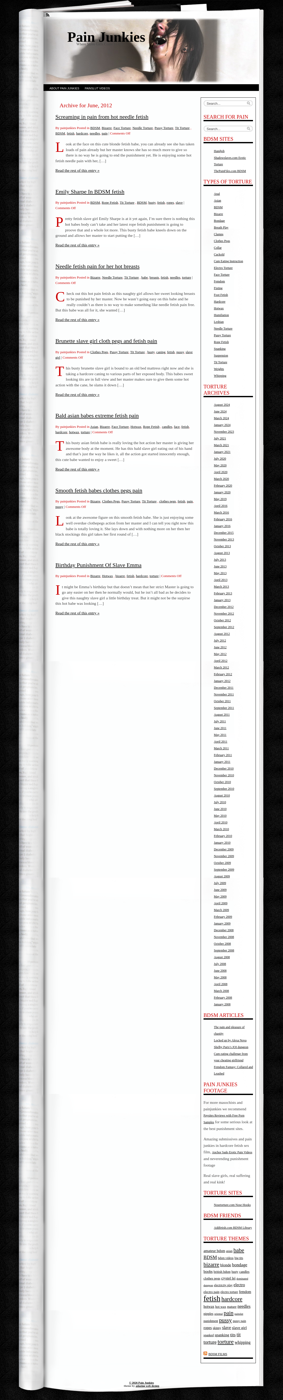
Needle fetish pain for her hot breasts (97, 266)
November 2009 (224, 856)
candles (167, 427)
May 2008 (220, 977)
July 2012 (220, 640)
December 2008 (224, 930)
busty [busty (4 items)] (234, 1272)
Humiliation (221, 315)
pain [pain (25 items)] (229, 1313)
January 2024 (222, 425)
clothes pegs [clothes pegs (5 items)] (212, 1278)
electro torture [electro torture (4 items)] (229, 1292)
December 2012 (224, 607)
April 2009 (220, 903)
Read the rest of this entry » (77, 170)
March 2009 (221, 910)
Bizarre (107, 128)
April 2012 (220, 661)
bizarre (120, 576)
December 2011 (224, 688)
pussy (180, 352)
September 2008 (224, 950)
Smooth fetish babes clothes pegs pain (98, 490)
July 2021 (220, 438)
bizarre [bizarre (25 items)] (211, 1264)
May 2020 (220, 465)
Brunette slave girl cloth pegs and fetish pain (106, 341)
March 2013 (221, 586)
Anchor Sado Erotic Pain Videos (232, 1152)
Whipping (220, 376)
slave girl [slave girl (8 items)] (239, 1327)
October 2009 (222, 863)
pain (105, 133)
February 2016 (223, 519)
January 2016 (222, 526)
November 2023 (224, 431)
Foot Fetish (221, 295)
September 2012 (224, 627)
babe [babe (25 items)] (239, 1250)
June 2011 (220, 728)
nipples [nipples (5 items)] (208, 1314)
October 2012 (222, 620)
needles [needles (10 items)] (243, 1306)
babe (144, 277)
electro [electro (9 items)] (239, 1285)
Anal (217, 194)
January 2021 (222, 452)
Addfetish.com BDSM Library (233, 1228)
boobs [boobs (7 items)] (208, 1271)
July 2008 (220, 964)
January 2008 (222, 1004)
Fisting (218, 288)
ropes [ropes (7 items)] (208, 1328)
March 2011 (221, 748)
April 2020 (220, 472)
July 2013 (220, 560)
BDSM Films (217, 1354)
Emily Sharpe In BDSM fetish (89, 191)
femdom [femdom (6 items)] (245, 1292)
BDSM (95, 128)
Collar (218, 248)
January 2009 (222, 923)
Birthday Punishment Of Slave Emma (98, 565)
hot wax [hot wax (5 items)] (220, 1307)
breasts (154, 277)
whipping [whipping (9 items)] (242, 1342)
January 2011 (222, 762)
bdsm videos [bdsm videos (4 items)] (226, 1258)
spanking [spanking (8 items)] (222, 1335)
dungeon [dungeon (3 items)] (208, 1285)
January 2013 (222, 600)
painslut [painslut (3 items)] (238, 1313)
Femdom (219, 281)
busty (152, 202)
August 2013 (222, 553)
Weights (219, 369)
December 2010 (224, 768)
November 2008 (224, 937)
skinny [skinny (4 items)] (217, 1328)
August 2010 (222, 795)
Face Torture (122, 128)
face (177, 427)
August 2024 (222, 405)
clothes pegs (167, 501)
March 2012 (221, 667)
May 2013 (220, 573)
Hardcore (220, 301)
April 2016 (220, 506)
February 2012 (223, 674)
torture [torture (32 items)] (225, 1341)
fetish (70, 133)
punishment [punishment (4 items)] (211, 1321)
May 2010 (220, 816)
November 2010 (224, 775)
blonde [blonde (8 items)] (225, 1265)
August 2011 (222, 714)
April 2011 (220, 741)
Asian (94, 427)
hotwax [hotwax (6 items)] (209, 1306)
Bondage (219, 221)
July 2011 (220, 721)
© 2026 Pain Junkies (141, 1382)
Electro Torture (223, 268)
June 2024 (220, 411)
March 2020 (221, 479)
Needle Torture (142, 128)
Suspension (221, 355)
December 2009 (224, 849)
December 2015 (224, 533)
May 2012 (220, 654)
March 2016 (221, 512)
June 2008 (220, 970)
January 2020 (222, 492)
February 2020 (223, 485)
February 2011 (223, 755)
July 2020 (220, 458)
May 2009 (220, 896)
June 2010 (220, 809)
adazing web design (147, 1385)
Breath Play (221, 227)
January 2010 (222, 842)
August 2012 (222, 634)
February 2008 (223, 997)
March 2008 (221, 991)
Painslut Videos (97, 88)
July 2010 (220, 802)
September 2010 (224, 789)
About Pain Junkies (64, 88)
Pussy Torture (164, 128)
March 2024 (221, 418)
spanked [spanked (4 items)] (209, 1335)
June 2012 (220, 647)
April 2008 (220, 984)
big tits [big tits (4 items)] (239, 1258)
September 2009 (224, 869)
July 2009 (220, 883)
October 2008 (222, 944)
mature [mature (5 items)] (231, 1307)
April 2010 (220, 822)
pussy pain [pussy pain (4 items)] (239, 1321)
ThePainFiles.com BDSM (230, 171)
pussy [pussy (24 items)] (225, 1320)
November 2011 (224, 694)
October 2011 (222, 701)
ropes (170, 202)
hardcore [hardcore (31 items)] (231, 1299)
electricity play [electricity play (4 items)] (223, 1285)
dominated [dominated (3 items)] (242, 1278)
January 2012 (222, 681)
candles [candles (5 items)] (244, 1272)
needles (95, 133)
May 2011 (220, 735)
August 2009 (222, 876)
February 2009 (223, 917)
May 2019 (220, 499)
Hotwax (135, 427)
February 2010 (223, 836)
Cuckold (219, 254)
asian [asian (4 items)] (229, 1251)
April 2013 (220, 580)
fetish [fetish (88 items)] (212, 1298)
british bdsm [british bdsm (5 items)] (222, 1272)
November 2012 (224, 613)
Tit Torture (182, 128)
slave (179, 202)
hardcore (82, 133)
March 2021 (221, 445)
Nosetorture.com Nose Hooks (232, 1205)
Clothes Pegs (99, 352)
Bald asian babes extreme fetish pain (97, 415)
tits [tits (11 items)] (233, 1334)
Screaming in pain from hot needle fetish (101, 116)
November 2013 (224, 539)
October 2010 (222, 782)
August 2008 (222, 957)
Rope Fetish (110, 202)
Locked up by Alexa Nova (230, 1040)
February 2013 (223, 593)
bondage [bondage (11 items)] (239, 1264)
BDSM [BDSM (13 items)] (210, 1257)
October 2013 (222, 546)
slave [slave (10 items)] (226, 1327)
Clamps (218, 234)
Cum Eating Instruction (228, 261)
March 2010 (221, 829)
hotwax (74, 432)
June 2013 (220, 566)
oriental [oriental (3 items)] (218, 1313)
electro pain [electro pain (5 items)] (212, 1292)
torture (186, 277)
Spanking (220, 349)
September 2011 (224, 708)
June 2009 (220, 890)
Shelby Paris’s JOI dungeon (231, 1047)
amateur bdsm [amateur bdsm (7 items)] (214, 1251)
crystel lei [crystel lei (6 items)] (228, 1278)
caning (160, 352)
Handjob (219, 151)
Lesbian (219, 322)
